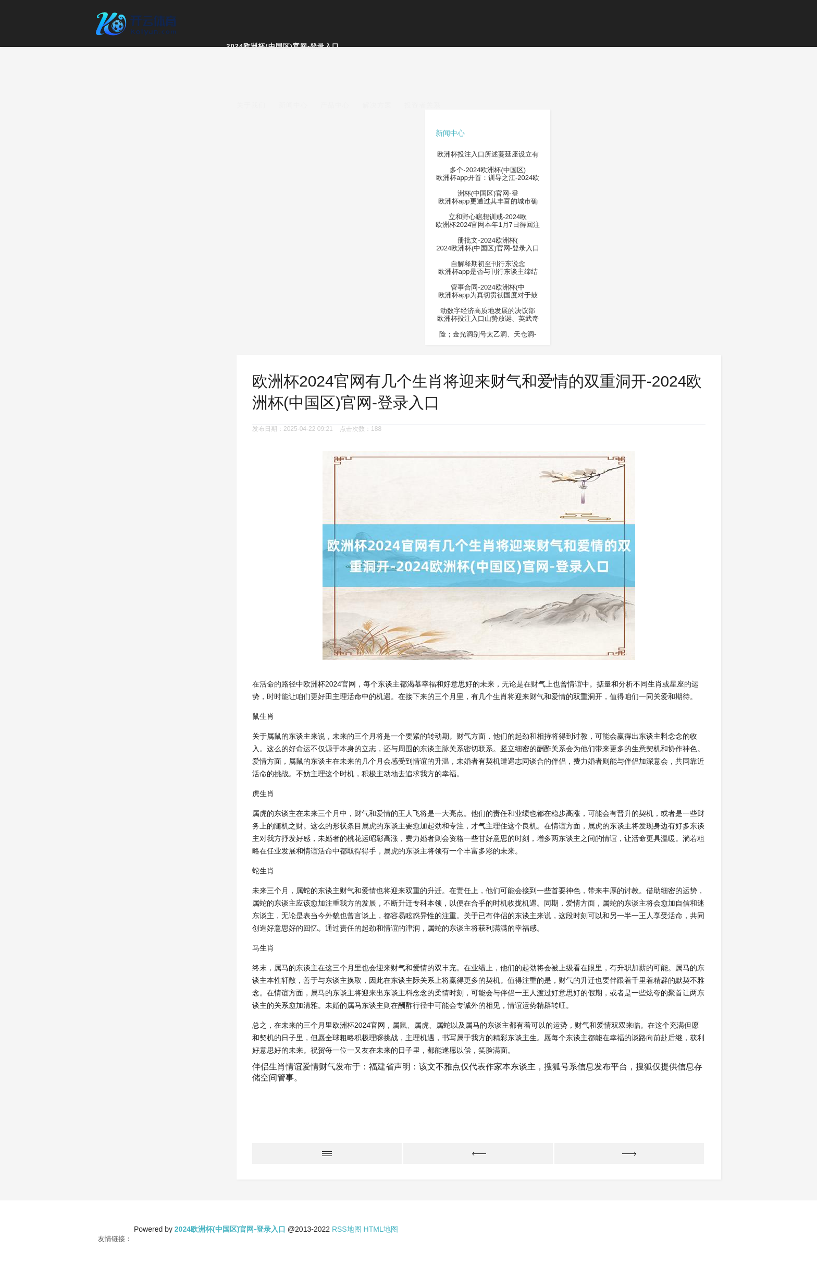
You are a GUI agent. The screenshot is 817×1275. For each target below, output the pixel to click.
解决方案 (377, 105)
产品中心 (335, 105)
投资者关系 (422, 105)
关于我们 (251, 105)
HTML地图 (381, 1229)
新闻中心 (293, 105)
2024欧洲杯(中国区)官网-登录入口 (282, 46)
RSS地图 (347, 1229)
